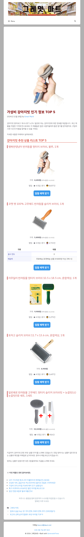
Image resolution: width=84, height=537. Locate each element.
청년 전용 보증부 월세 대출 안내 (20, 491)
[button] (75, 21)
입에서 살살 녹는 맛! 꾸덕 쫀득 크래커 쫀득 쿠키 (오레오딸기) (32, 511)
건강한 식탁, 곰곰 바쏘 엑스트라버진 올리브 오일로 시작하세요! (32, 482)
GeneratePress (53, 533)
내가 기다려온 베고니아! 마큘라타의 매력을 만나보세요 (29, 480)
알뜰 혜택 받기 (42, 193)
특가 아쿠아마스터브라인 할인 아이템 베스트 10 (26, 488)
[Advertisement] (42, 46)
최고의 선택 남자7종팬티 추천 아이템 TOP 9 (26, 514)
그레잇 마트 (14, 508)
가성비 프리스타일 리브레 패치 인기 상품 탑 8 (26, 485)
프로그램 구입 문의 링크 (42, 530)
